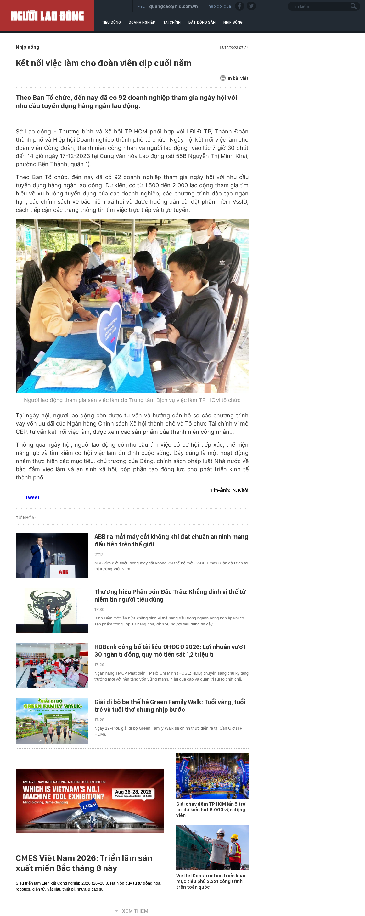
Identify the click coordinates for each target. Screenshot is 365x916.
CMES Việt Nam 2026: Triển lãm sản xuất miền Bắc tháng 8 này (84, 863)
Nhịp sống (233, 22)
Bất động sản (202, 22)
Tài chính (172, 22)
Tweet (32, 497)
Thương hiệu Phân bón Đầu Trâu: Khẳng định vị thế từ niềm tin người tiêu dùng (170, 595)
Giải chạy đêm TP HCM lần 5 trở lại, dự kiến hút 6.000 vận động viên (211, 809)
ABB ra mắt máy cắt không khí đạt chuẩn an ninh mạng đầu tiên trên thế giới (171, 540)
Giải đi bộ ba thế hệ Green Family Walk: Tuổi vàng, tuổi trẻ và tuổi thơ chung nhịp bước (169, 705)
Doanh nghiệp (142, 22)
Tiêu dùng (111, 22)
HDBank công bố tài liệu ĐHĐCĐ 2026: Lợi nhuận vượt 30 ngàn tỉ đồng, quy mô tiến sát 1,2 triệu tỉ (170, 650)
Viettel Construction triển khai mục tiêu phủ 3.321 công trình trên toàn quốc (210, 881)
